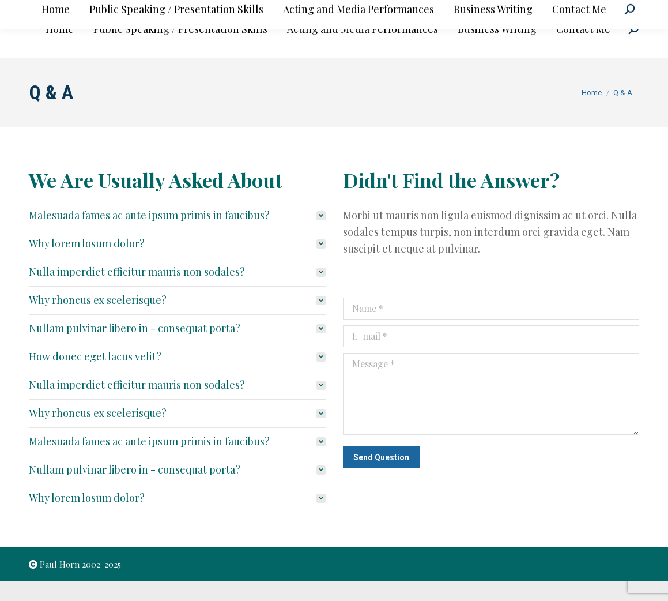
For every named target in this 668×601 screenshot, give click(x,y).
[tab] (177, 235)
